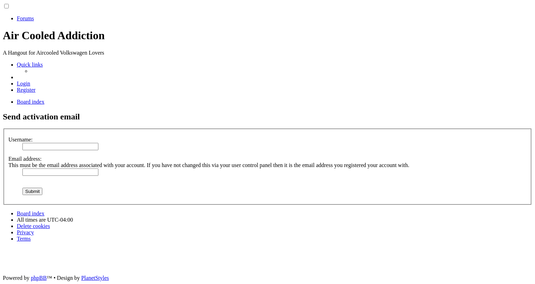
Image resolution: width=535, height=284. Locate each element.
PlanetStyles (95, 278)
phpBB (39, 278)
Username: (20, 140)
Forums (25, 18)
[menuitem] (23, 83)
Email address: (25, 159)
